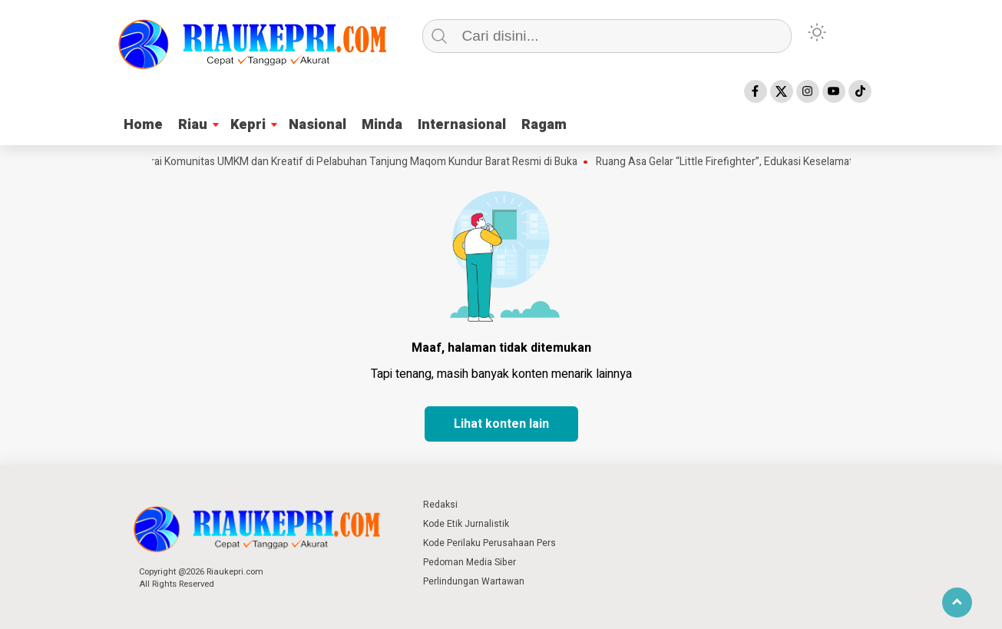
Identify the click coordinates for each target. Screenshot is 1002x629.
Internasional (462, 124)
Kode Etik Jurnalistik (466, 524)
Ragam (544, 124)
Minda (382, 124)
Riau (192, 124)
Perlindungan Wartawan (473, 581)
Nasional (317, 124)
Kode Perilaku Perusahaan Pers (489, 543)
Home (143, 124)
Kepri (248, 124)
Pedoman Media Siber (469, 562)
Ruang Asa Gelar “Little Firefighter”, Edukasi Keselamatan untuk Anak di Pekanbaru (795, 162)
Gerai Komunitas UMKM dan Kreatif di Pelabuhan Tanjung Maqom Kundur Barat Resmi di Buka (362, 162)
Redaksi (440, 504)
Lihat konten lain (501, 424)
